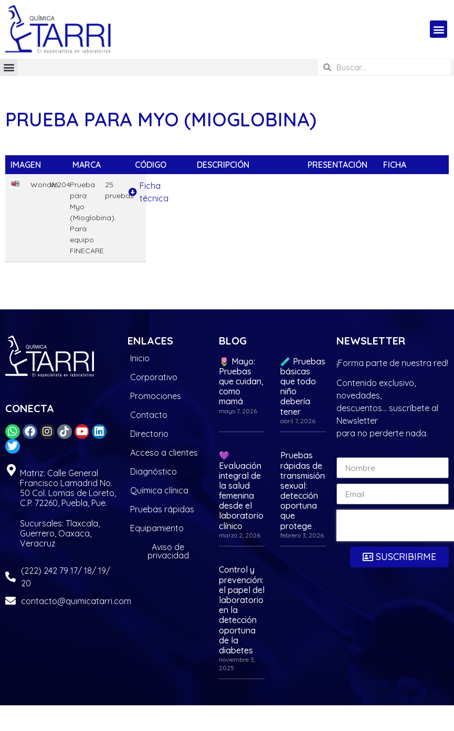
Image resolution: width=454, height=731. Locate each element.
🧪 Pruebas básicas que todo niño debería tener (302, 386)
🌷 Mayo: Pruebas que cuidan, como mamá (241, 381)
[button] (438, 29)
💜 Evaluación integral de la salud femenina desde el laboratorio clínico (241, 490)
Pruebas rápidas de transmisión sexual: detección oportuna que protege (302, 490)
